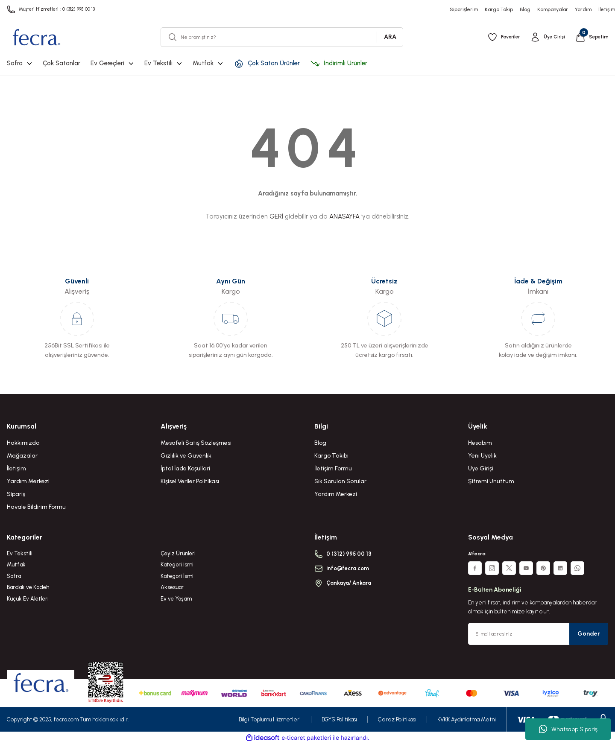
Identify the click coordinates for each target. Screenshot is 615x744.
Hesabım (480, 442)
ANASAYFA (344, 216)
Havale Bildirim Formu (36, 507)
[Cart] (591, 37)
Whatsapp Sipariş (568, 729)
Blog (320, 442)
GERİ (276, 216)
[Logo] (36, 37)
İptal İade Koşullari (185, 468)
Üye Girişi (480, 468)
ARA (390, 37)
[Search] (282, 37)
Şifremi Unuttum (491, 481)
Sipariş (16, 494)
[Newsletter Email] (538, 634)
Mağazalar (22, 455)
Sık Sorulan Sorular (340, 481)
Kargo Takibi (331, 455)
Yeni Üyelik (482, 455)
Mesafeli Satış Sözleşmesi (196, 442)
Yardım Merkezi (28, 481)
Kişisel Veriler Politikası (190, 481)
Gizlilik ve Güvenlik (186, 455)
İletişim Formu (333, 468)
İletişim (16, 468)
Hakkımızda (23, 442)
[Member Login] (545, 37)
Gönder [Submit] (588, 633)
